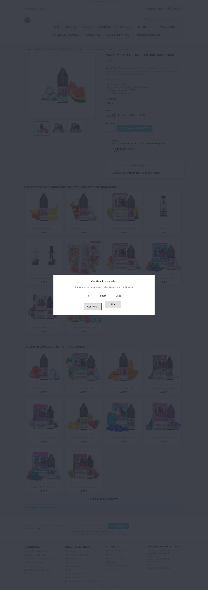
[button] (89, 296)
